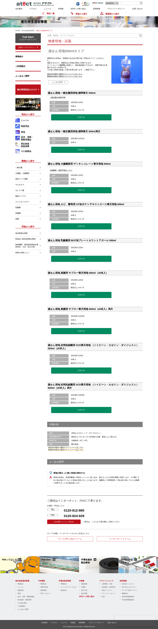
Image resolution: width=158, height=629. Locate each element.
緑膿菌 (18, 213)
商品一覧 (48, 13)
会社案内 (18, 9)
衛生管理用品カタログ (27, 90)
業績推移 (84, 584)
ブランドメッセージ (108, 593)
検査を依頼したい (22, 253)
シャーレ (25, 120)
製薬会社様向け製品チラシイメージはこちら (64, 76)
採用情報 (96, 9)
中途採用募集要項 (128, 600)
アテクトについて (106, 581)
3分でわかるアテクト (129, 587)
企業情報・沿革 (107, 584)
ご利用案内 (20, 66)
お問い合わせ (137, 9)
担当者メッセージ (128, 584)
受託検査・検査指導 (26, 145)
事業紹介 (19, 56)
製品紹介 (64, 590)
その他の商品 (22, 603)
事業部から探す (109, 14)
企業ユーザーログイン (27, 47)
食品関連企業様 (21, 233)
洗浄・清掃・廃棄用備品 (27, 138)
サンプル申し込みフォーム (70, 539)
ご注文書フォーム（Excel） (64, 522)
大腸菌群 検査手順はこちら (61, 170)
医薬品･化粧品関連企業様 (25, 239)
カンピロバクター (22, 202)
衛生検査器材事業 (22, 581)
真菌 (17, 219)
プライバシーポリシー (116, 9)
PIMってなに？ (45, 593)
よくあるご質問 (22, 76)
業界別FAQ (44, 587)
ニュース (47, 9)
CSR (103, 596)
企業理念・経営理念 (108, 587)
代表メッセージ (107, 590)
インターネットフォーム (120, 539)
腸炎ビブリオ (20, 196)
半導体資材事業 (65, 581)
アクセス (33, 9)
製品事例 (43, 590)
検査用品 (25, 126)
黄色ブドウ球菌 (21, 179)
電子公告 (84, 590)
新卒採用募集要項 (128, 596)
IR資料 (83, 587)
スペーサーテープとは (68, 587)
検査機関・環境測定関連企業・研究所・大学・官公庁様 (27, 246)
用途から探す (79, 14)
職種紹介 (125, 593)
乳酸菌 (18, 207)
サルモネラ (19, 185)
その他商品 (26, 151)
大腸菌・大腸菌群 (22, 173)
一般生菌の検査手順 (57, 97)
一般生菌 (18, 168)
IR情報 (60, 9)
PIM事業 (41, 581)
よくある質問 (57, 82)
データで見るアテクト (129, 590)
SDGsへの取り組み (78, 9)
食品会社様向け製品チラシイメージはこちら (64, 74)
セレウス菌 (19, 190)
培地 (23, 132)
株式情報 (84, 593)
